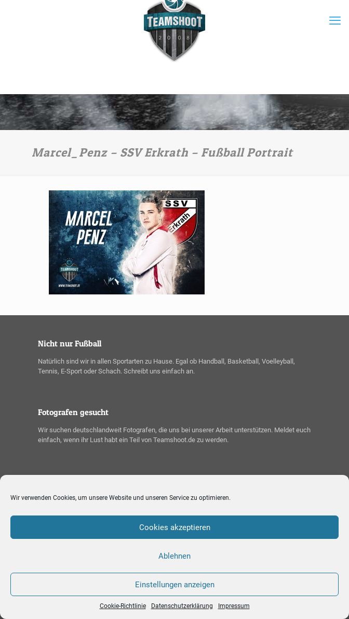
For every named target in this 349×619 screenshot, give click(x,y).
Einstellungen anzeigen (174, 584)
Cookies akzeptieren (174, 527)
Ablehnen (174, 556)
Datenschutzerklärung (182, 606)
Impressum (234, 606)
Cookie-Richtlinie (123, 606)
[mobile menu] (335, 21)
